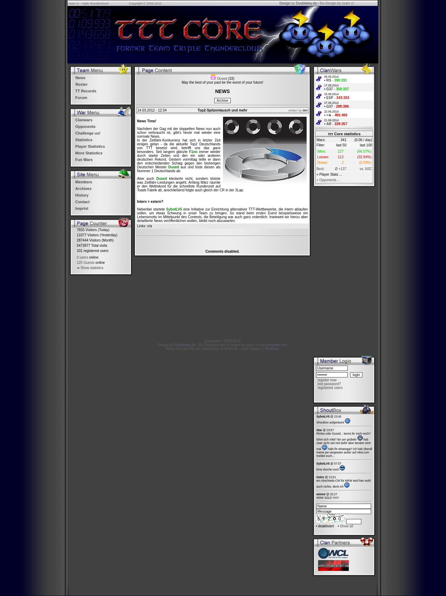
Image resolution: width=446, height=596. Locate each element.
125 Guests (85, 263)
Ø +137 (340, 169)
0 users (82, 257)
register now (326, 380)
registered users (330, 388)
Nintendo (272, 349)
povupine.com (276, 345)
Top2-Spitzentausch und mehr (222, 110)
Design (284, 3)
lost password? (329, 384)
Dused (222, 79)
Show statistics (91, 268)
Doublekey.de (306, 3)
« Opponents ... (328, 180)
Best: (320, 169)
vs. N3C (366, 169)
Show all (346, 526)
